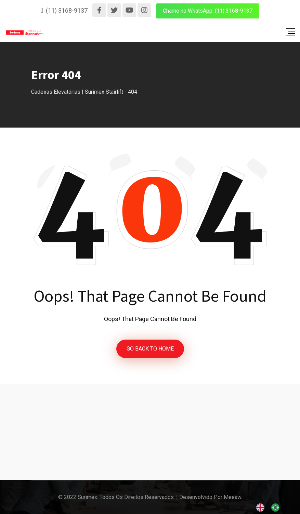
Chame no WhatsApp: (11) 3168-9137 (207, 11)
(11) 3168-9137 (67, 10)
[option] (277, 507)
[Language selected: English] (271, 507)
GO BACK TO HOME (150, 348)
